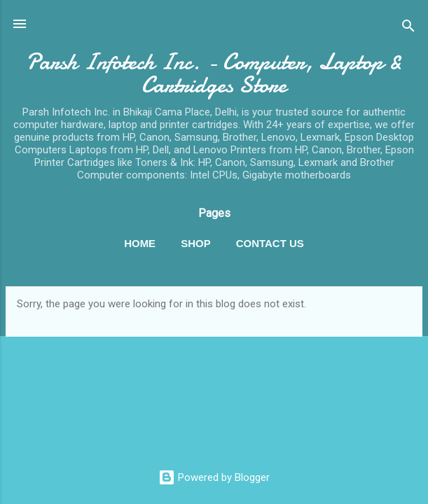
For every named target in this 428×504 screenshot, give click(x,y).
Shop (196, 243)
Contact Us (270, 243)
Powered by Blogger (214, 477)
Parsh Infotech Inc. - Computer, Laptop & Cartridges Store (214, 73)
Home (140, 243)
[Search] (408, 28)
